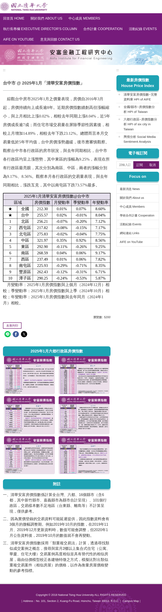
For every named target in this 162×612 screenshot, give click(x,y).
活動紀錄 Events (143, 29)
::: (4, 70)
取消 (152, 165)
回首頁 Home (13, 18)
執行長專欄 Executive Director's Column (40, 29)
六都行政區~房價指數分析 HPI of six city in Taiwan (140, 124)
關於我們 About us (46, 18)
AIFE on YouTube (18, 39)
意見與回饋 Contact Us (60, 39)
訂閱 (139, 165)
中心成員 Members (84, 18)
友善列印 (12, 325)
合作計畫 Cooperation (103, 29)
